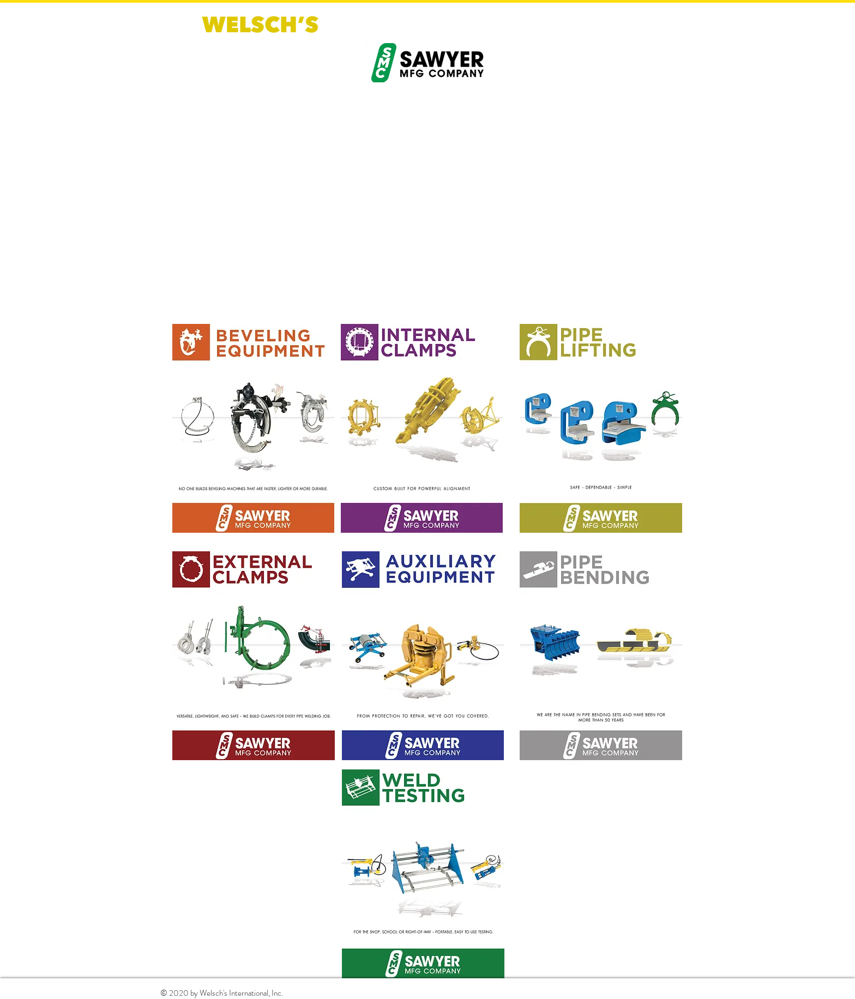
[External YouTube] (427, 205)
